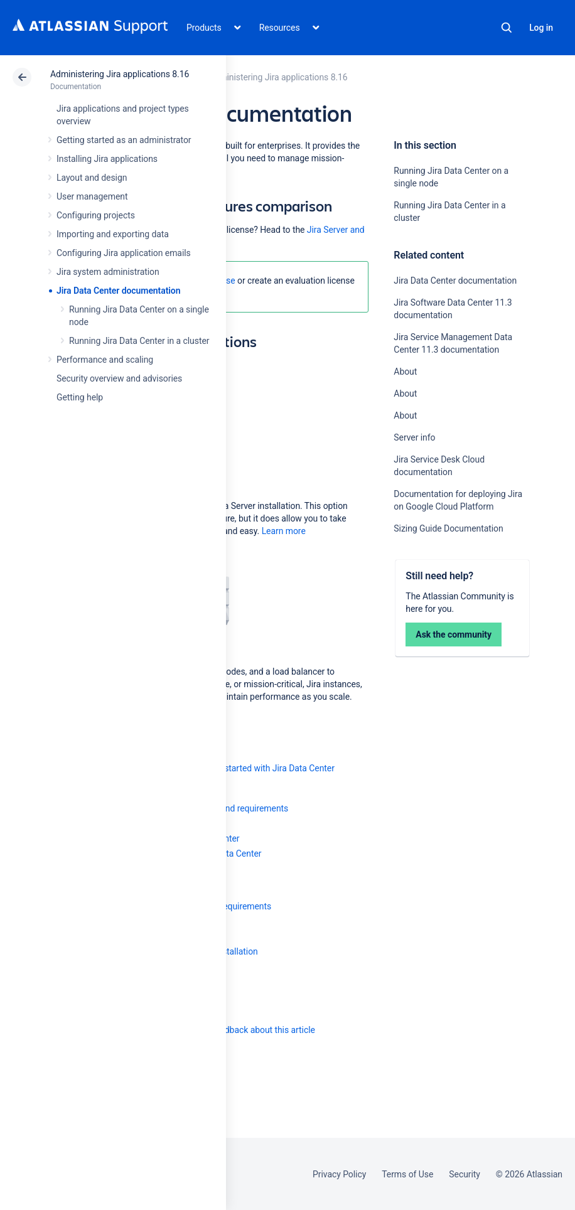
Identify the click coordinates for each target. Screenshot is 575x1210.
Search (507, 28)
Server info (414, 437)
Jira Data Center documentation (118, 291)
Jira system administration (107, 272)
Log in (541, 28)
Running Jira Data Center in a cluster (139, 341)
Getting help (79, 397)
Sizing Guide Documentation (448, 528)
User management (91, 196)
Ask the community (454, 634)
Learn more (284, 531)
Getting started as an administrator (123, 140)
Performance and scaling (104, 360)
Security (464, 1174)
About (405, 372)
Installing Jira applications (107, 159)
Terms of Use (407, 1174)
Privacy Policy (339, 1174)
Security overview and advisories (119, 378)
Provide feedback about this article (248, 1030)
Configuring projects (95, 215)
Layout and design (91, 178)
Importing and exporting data (112, 234)
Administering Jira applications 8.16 (119, 74)
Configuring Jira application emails (123, 253)
